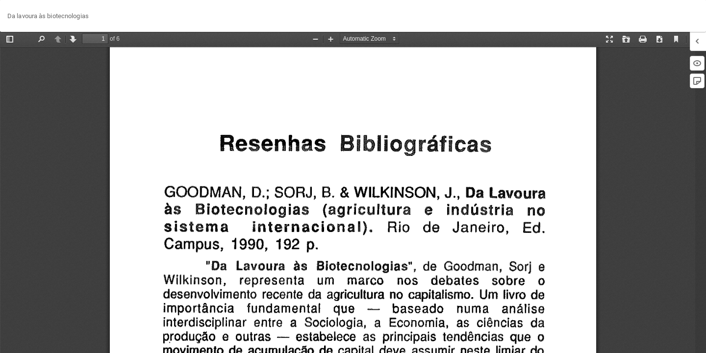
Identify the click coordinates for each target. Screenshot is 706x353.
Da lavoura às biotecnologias (48, 16)
